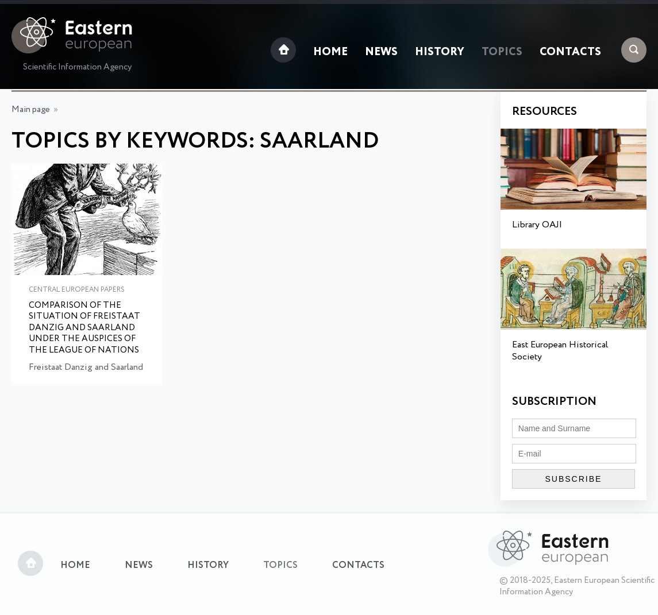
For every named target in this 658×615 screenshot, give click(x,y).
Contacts (570, 52)
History (439, 52)
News (381, 52)
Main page (30, 109)
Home (330, 52)
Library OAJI (537, 224)
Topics (502, 52)
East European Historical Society (560, 350)
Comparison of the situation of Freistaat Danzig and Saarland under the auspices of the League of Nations (84, 328)
